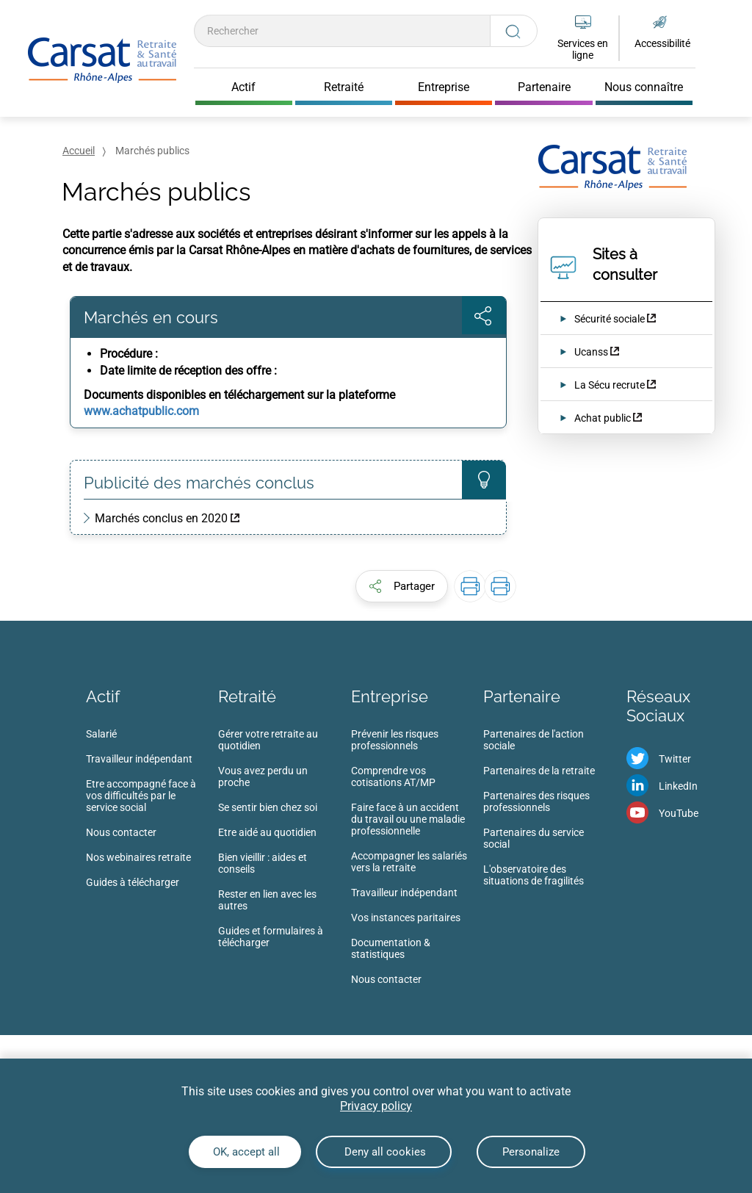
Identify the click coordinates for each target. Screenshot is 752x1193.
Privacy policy (376, 1106)
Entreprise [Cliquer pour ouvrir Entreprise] (443, 87)
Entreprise (389, 696)
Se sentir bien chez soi (267, 807)
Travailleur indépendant (139, 759)
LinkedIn (678, 786)
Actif (103, 696)
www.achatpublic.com (141, 411)
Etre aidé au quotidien (267, 832)
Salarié (101, 734)
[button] (401, 586)
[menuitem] (152, 812)
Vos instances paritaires (405, 917)
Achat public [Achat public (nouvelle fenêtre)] (602, 418)
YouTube (678, 813)
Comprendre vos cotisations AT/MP (393, 776)
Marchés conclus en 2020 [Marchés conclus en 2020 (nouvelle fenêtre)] (161, 518)
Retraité (247, 696)
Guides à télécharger (132, 882)
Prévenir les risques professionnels (394, 740)
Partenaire (521, 696)
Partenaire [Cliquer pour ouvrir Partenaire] (544, 87)
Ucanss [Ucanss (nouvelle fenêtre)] (591, 352)
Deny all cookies (383, 1151)
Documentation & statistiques (390, 948)
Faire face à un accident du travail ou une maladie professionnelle (408, 819)
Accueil (78, 150)
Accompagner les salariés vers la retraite (409, 861)
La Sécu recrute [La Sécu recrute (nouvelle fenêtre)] (610, 385)
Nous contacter (121, 832)
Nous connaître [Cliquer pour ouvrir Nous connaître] (643, 87)
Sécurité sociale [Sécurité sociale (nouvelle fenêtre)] (609, 319)
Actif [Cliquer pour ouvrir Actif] (243, 87)
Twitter (675, 759)
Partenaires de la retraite (539, 770)
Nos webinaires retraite (138, 857)
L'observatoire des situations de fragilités (533, 875)
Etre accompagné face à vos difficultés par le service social (141, 795)
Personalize (531, 1151)
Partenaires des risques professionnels (536, 801)
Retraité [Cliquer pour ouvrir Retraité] (344, 87)
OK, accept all (245, 1151)
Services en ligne (582, 49)
